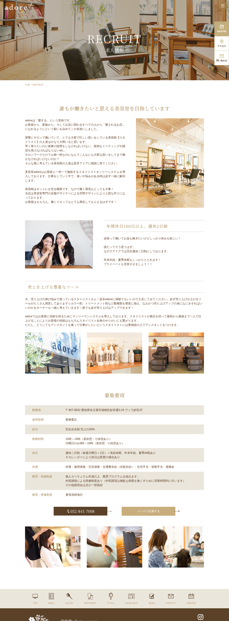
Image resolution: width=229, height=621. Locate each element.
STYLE (110, 603)
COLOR (69, 603)
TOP (27, 84)
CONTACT (171, 603)
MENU (51, 603)
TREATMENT (90, 603)
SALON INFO (131, 603)
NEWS (152, 603)
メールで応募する (148, 511)
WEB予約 (191, 603)
